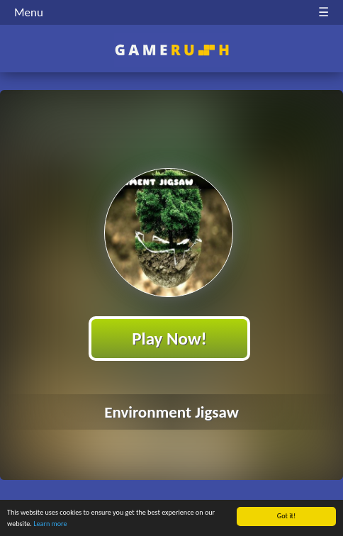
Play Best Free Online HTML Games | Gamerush (172, 50)
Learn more (50, 523)
